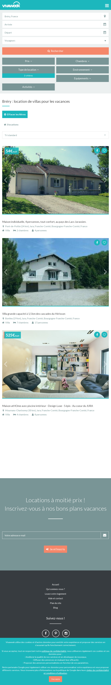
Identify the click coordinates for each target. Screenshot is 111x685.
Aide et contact (55, 598)
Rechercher (55, 50)
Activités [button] (28, 86)
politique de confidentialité (54, 651)
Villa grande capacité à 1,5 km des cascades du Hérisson (33, 313)
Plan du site (55, 603)
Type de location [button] (28, 69)
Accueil (55, 584)
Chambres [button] (82, 61)
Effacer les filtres (15, 114)
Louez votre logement (55, 593)
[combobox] (55, 40)
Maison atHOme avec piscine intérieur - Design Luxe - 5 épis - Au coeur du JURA (47, 405)
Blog (55, 607)
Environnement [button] (82, 69)
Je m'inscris (55, 549)
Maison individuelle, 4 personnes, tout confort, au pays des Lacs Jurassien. (44, 221)
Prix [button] (28, 61)
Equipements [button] (82, 78)
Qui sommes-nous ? (55, 589)
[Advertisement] (55, 448)
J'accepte (55, 679)
